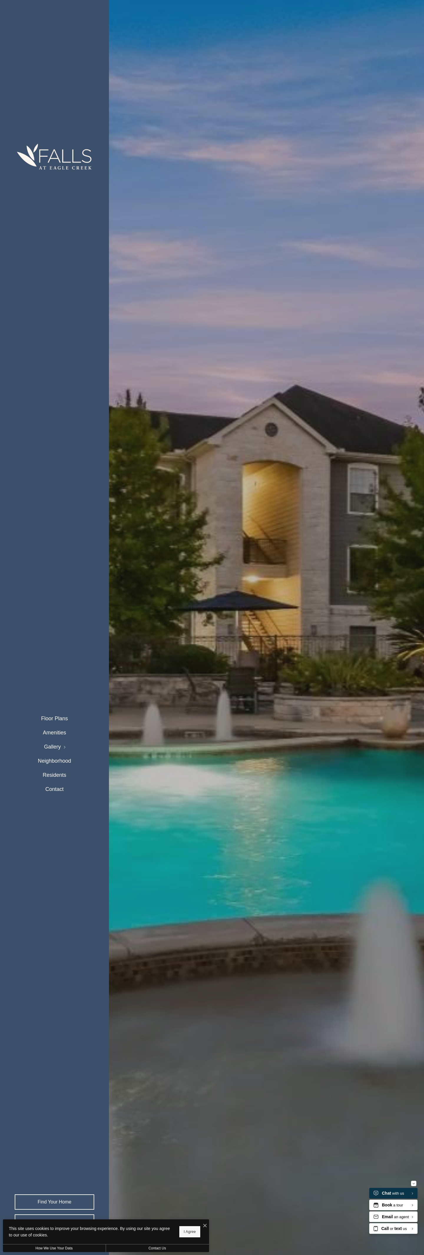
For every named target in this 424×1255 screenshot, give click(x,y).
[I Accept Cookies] (205, 1226)
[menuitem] (54, 719)
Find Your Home (55, 1201)
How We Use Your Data (54, 1248)
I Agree (190, 1231)
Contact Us (157, 1248)
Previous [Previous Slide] (399, 618)
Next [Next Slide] (399, 636)
